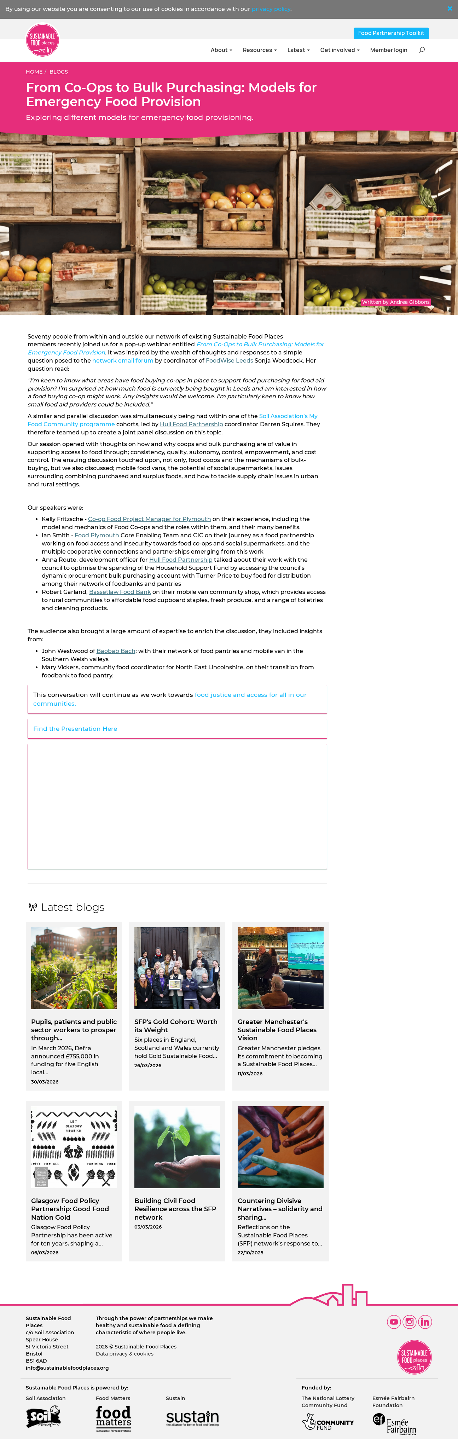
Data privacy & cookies (124, 1354)
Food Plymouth (97, 535)
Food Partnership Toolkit (391, 33)
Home (34, 72)
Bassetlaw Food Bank (120, 592)
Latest (299, 50)
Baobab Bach (116, 651)
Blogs (59, 72)
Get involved (340, 50)
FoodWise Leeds (229, 360)
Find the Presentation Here (75, 728)
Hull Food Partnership (191, 424)
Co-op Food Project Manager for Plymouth (149, 519)
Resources (260, 50)
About (221, 50)
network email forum (122, 360)
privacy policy (271, 9)
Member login (388, 50)
